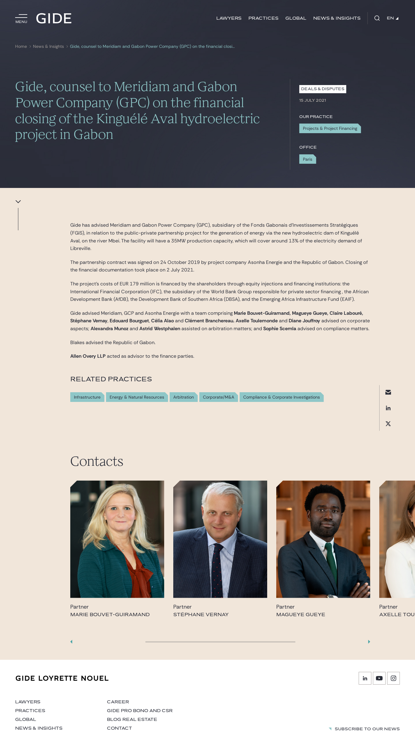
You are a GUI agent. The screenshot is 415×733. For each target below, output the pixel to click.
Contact (119, 728)
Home (21, 46)
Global (295, 18)
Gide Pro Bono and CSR (140, 710)
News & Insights (336, 18)
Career (118, 702)
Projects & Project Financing (330, 128)
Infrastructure (87, 397)
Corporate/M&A (218, 397)
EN (392, 18)
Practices (263, 18)
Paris (307, 159)
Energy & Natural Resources (137, 397)
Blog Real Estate (132, 719)
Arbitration (183, 397)
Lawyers (228, 18)
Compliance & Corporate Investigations (281, 397)
